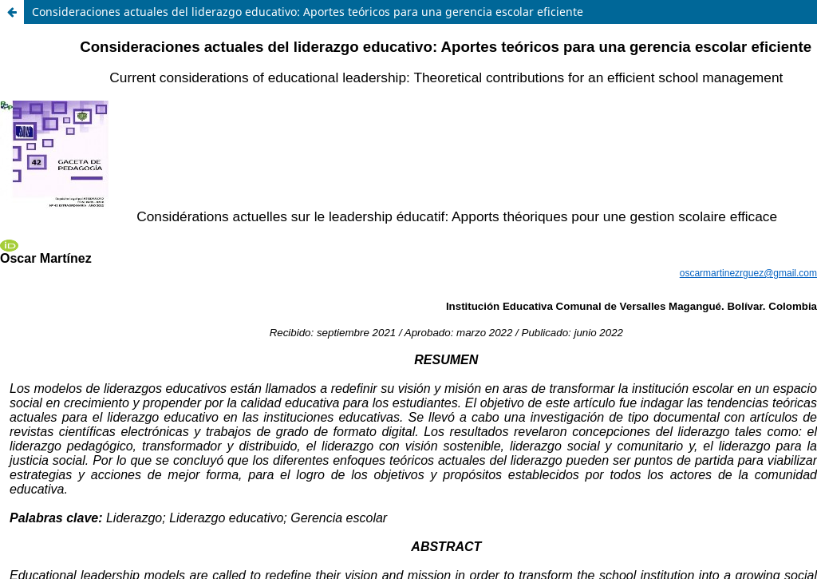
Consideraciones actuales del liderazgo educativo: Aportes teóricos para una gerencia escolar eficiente (307, 11)
